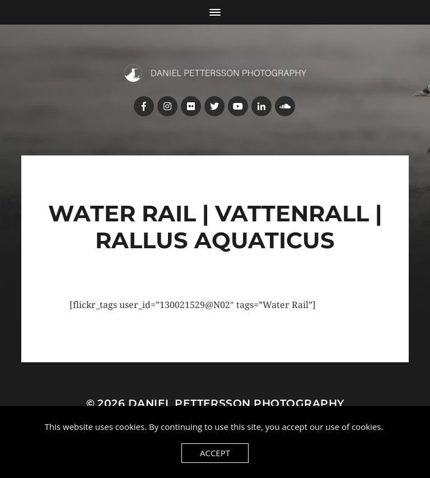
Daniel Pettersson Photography (236, 403)
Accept (215, 452)
